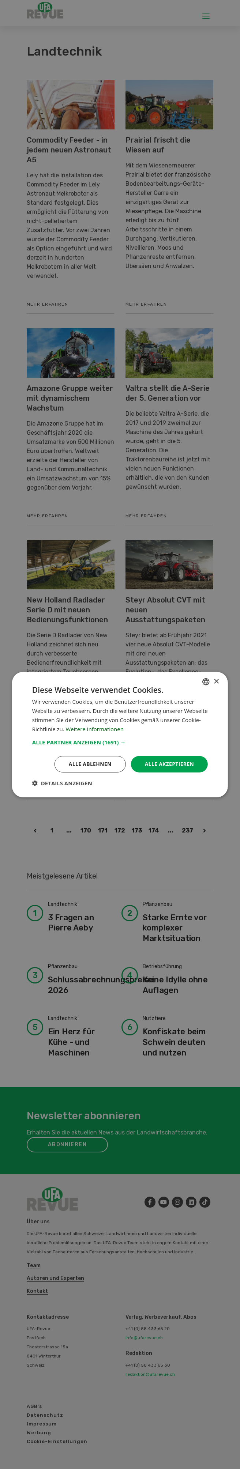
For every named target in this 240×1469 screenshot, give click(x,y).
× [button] (216, 681)
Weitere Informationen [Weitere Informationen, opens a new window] (95, 728)
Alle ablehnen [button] (89, 763)
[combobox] (206, 681)
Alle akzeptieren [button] (169, 763)
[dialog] (120, 734)
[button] (120, 742)
